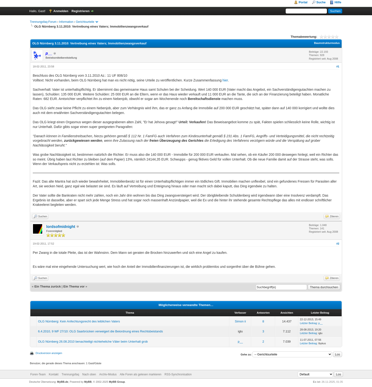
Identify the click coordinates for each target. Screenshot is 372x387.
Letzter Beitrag (308, 323)
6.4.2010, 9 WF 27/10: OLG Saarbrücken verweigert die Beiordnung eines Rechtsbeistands (100, 331)
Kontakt (54, 374)
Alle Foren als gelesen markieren (140, 374)
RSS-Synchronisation (178, 374)
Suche (321, 2)
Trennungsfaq (70, 374)
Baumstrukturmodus (327, 43)
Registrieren (81, 11)
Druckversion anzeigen (49, 353)
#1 (337, 66)
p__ (320, 323)
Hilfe (338, 2)
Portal (303, 2)
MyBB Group (117, 381)
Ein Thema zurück (47, 286)
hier (225, 80)
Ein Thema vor (74, 286)
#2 (337, 243)
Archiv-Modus (107, 374)
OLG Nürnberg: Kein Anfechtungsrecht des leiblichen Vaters (79, 321)
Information (66, 22)
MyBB (88, 381)
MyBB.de (62, 381)
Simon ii (240, 321)
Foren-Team (38, 374)
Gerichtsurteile (85, 22)
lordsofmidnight (60, 227)
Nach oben (89, 374)
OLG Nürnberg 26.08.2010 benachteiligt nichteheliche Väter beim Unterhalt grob (93, 341)
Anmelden (60, 11)
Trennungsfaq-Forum (43, 22)
